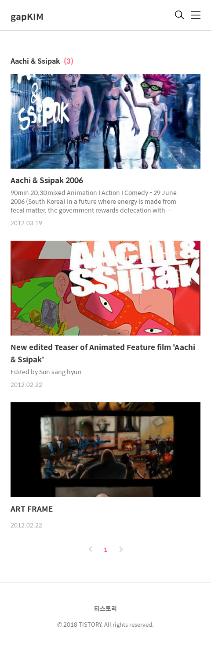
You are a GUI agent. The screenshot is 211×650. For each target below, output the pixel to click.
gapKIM (27, 16)
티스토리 (105, 608)
